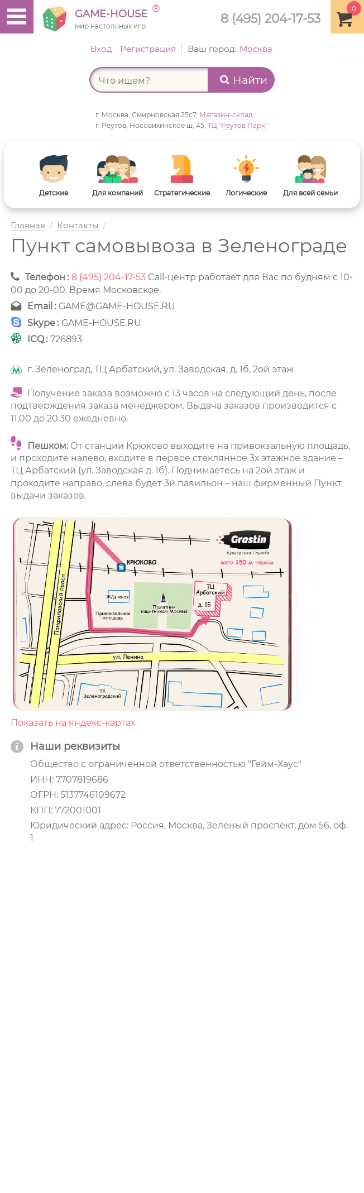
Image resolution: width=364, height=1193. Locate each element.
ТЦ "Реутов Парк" (237, 125)
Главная (28, 226)
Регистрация (148, 49)
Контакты (78, 226)
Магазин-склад (226, 115)
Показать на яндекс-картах (73, 722)
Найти (243, 80)
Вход (101, 49)
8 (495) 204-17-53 (270, 18)
